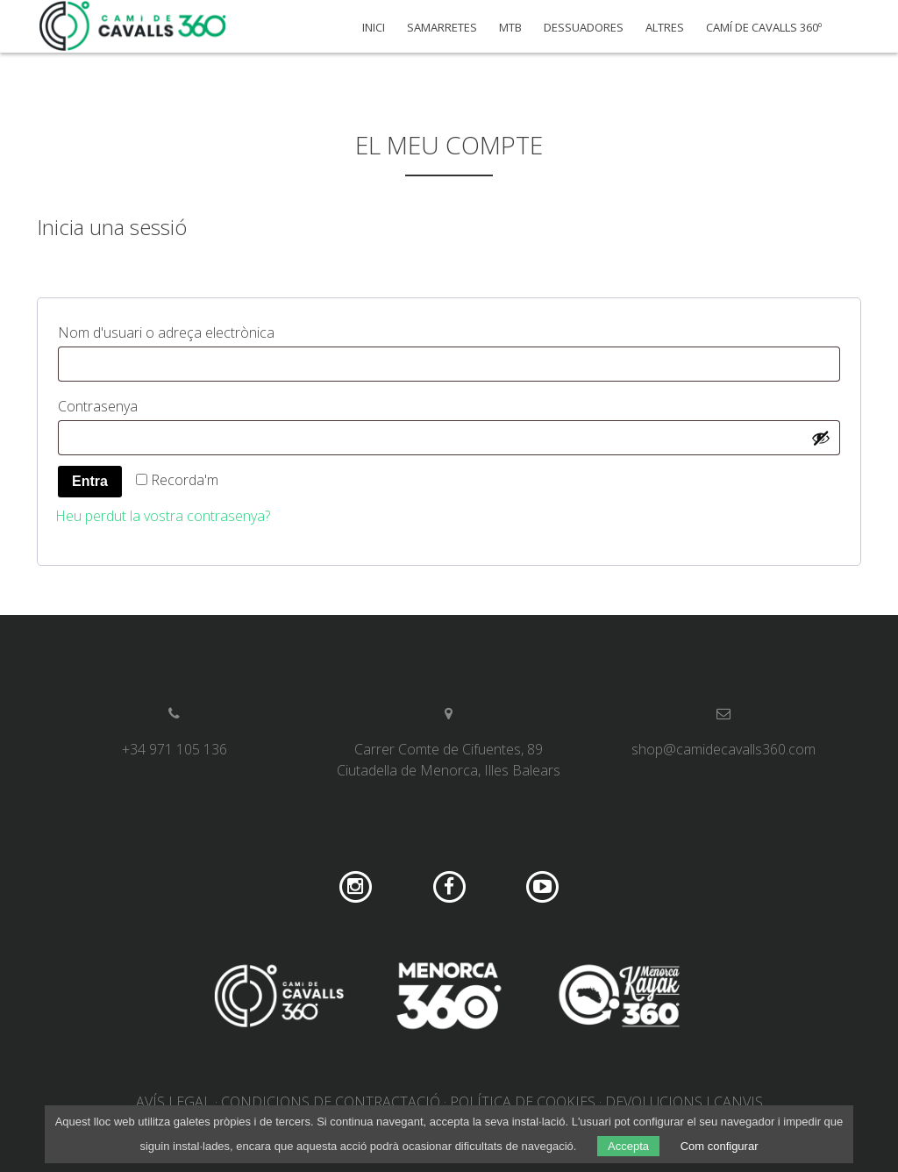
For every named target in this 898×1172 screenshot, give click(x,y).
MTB (510, 27)
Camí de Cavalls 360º (764, 27)
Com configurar (720, 1146)
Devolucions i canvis (684, 1101)
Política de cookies (522, 1101)
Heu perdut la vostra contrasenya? (162, 515)
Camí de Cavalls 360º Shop (133, 26)
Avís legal (173, 1101)
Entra (90, 481)
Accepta (628, 1146)
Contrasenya (133, 404)
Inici (373, 27)
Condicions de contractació (330, 1101)
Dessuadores (584, 27)
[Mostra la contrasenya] (820, 437)
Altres (664, 27)
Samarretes (442, 27)
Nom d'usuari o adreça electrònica (201, 330)
